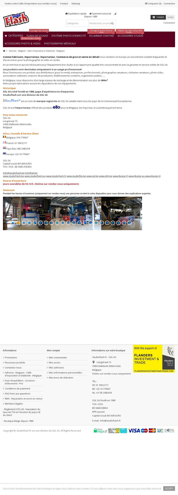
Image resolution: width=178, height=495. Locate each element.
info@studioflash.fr (110, 479)
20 (118, 273)
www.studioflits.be (76, 176)
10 (63, 273)
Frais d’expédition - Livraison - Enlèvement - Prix (20, 441)
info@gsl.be (31, 172)
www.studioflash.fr (56, 176)
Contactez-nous (13, 426)
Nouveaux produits (15, 421)
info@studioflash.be (14, 172)
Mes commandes (58, 416)
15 (90, 273)
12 (74, 273)
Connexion (169, 3)
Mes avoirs (54, 421)
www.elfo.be (105, 176)
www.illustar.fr (120, 176)
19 (113, 273)
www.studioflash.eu (35, 176)
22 (129, 273)
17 (102, 273)
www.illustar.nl (152, 176)
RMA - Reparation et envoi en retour (24, 457)
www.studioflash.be (13, 176)
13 (79, 273)
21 (124, 273)
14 (85, 273)
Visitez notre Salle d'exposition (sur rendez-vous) (30, 3)
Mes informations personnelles (65, 431)
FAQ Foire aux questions (17, 452)
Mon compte (53, 409)
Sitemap (75, 3)
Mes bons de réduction (61, 436)
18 (107, 273)
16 (96, 273)
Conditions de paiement (17, 447)
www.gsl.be (93, 176)
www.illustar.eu (136, 176)
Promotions (11, 416)
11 (68, 273)
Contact (64, 3)
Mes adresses (56, 426)
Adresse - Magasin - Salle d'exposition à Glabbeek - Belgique (23, 433)
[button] (60, 43)
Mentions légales (14, 462)
